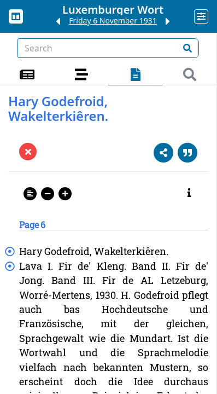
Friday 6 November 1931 (112, 20)
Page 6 (32, 224)
